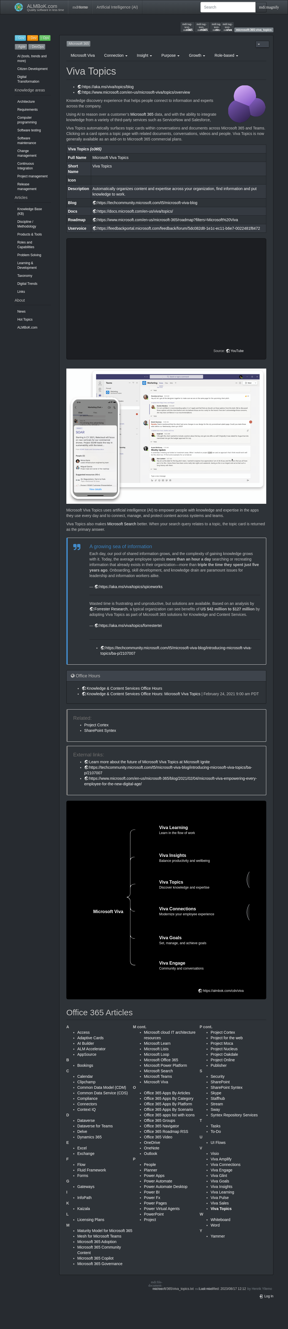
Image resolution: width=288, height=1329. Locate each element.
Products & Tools (29, 234)
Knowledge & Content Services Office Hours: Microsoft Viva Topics (143, 694)
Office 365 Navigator (161, 1126)
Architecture (26, 102)
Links (21, 292)
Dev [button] (33, 38)
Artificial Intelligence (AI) (117, 7)
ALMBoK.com (27, 327)
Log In (266, 1296)
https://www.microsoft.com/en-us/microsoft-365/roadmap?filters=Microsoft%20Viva (167, 220)
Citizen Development (32, 69)
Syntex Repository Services (234, 1115)
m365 (202, 27)
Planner (150, 1170)
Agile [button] (21, 47)
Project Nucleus (224, 1049)
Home (80, 7)
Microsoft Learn (157, 1043)
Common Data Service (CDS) (102, 1093)
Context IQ (86, 1109)
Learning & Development (27, 265)
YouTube (237, 351)
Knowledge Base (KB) (29, 211)
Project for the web (227, 1038)
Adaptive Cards (90, 1038)
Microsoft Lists (156, 1049)
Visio (215, 1153)
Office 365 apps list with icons (169, 1115)
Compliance (87, 1098)
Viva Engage (221, 1170)
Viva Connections (226, 1164)
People (150, 1164)
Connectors (87, 1104)
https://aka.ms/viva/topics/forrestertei (130, 625)
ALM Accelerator (91, 1049)
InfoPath (84, 1197)
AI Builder (85, 1043)
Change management (26, 153)
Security (218, 1076)
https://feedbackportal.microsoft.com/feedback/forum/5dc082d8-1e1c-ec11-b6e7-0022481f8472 (178, 228)
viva (227, 27)
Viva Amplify (221, 1159)
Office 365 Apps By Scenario (168, 1109)
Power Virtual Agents (162, 1208)
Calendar (85, 1076)
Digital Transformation (28, 79)
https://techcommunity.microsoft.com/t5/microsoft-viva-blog (147, 203)
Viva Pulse (220, 1197)
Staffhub (218, 1098)
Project (150, 1219)
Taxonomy (24, 276)
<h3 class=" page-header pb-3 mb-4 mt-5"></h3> (167, 299)
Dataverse (86, 1120)
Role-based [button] (226, 55)
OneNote (151, 1148)
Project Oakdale (224, 1054)
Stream (217, 1104)
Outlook (150, 1153)
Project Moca (222, 1043)
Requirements (27, 110)
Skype (216, 1093)
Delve (82, 1131)
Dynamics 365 (89, 1137)
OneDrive (152, 1142)
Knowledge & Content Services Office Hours (124, 688)
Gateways (85, 1186)
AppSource (86, 1054)
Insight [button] (144, 55)
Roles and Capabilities (25, 244)
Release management (26, 186)
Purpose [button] (170, 55)
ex (215, 27)
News (21, 311)
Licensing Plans (90, 1219)
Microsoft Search (121, 524)
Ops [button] (45, 38)
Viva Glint (219, 1175)
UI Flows (218, 1142)
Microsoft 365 (142, 114)
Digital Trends (27, 284)
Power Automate (158, 1181)
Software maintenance (26, 140)
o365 (187, 27)
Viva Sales (220, 1203)
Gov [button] (20, 38)
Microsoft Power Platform (165, 1065)
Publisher (219, 1065)
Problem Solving (29, 255)
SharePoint (220, 1082)
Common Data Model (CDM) (101, 1087)
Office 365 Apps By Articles (167, 1093)
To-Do (216, 1131)
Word (215, 1225)
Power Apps (154, 1175)
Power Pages (155, 1203)
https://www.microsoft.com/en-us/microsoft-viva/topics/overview (136, 92)
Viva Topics (221, 1208)
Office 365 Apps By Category (169, 1098)
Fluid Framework (91, 1170)
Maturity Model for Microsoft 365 (104, 1230)
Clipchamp (86, 1082)
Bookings (85, 1065)
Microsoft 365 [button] (78, 44)
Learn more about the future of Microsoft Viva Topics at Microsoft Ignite (149, 762)
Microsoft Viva (83, 55)
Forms (82, 1175)
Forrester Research (111, 609)
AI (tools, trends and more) (32, 58)
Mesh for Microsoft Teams (99, 1236)
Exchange (85, 1153)
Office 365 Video (158, 1137)
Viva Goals (220, 1181)
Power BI (152, 1192)
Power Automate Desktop (166, 1186)
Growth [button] (197, 55)
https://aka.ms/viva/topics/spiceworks (131, 586)
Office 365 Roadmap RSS (166, 1131)
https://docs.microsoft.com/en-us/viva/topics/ (135, 211)
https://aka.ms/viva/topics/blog (108, 87)
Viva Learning (222, 1192)
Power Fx (152, 1197)
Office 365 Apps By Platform (168, 1104)
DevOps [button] (37, 47)
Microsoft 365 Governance (100, 1264)
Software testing (29, 130)
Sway (215, 1109)
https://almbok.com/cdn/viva (223, 991)
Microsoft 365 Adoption (96, 1241)
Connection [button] (115, 55)
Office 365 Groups (159, 1120)
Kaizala (83, 1208)
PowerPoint (154, 1214)
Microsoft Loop (156, 1054)
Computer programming (27, 120)
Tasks (216, 1126)
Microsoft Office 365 (161, 1060)
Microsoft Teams (158, 1076)
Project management (32, 176)
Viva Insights (221, 1186)
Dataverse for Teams (95, 1126)
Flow (81, 1164)
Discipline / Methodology (26, 224)
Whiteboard (220, 1219)
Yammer (218, 1236)
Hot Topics (24, 319)
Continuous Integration (25, 166)
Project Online (223, 1060)
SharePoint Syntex (100, 730)
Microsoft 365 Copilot (95, 1258)
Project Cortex (96, 725)
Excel (82, 1148)
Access (83, 1032)
